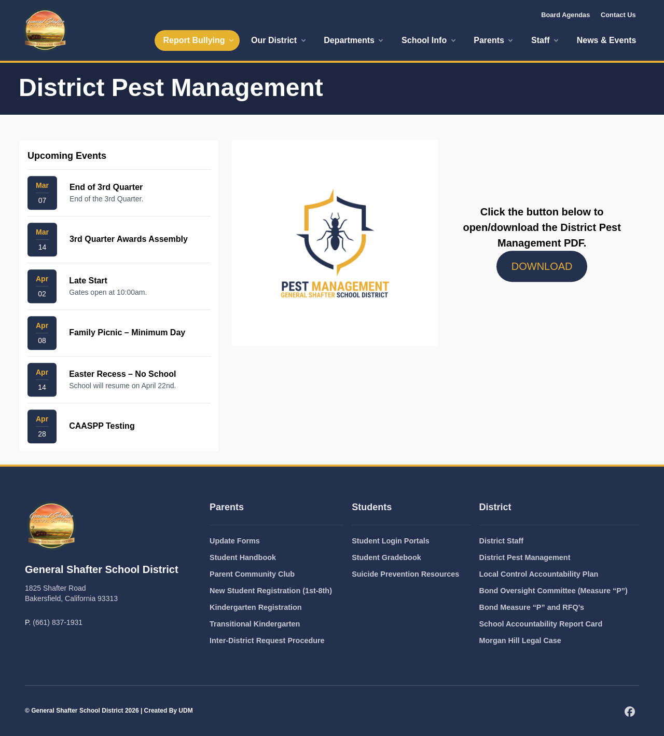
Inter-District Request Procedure (267, 640)
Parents (494, 40)
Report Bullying (199, 40)
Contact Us (618, 15)
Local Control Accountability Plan (539, 574)
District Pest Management (525, 557)
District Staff (501, 541)
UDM (185, 710)
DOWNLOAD (542, 266)
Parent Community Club (252, 574)
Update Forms (235, 541)
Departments (354, 40)
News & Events (607, 40)
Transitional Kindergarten (255, 624)
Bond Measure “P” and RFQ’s (532, 607)
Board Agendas (565, 15)
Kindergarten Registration (256, 607)
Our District (279, 40)
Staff (545, 40)
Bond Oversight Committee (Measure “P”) (553, 591)
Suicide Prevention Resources (405, 574)
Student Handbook (243, 557)
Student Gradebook (386, 557)
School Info (430, 40)
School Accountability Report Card (541, 624)
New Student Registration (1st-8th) (271, 591)
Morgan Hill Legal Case (520, 640)
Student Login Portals (391, 541)
